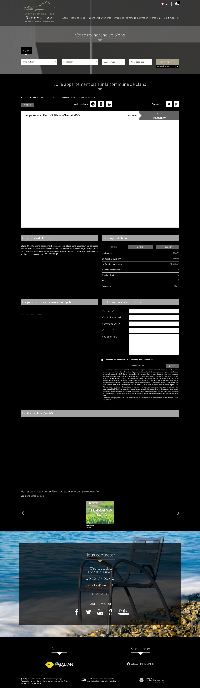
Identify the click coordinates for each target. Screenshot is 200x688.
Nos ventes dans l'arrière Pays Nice (42, 97)
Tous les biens (78, 17)
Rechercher (167, 61)
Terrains (116, 17)
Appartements (104, 17)
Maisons (90, 17)
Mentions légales (35, 681)
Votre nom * (108, 311)
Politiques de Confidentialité (140, 397)
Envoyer (172, 366)
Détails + (141, 247)
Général (113, 247)
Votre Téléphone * (111, 323)
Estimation (142, 17)
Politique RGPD (36, 683)
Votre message (109, 336)
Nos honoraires (47, 681)
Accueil (66, 17)
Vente (26, 50)
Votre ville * (108, 330)
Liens (55, 681)
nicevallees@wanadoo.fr (100, 585)
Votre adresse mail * (112, 317)
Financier (168, 247)
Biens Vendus (129, 17)
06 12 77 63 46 (100, 578)
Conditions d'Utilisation (163, 397)
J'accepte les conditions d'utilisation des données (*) (129, 359)
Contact (174, 17)
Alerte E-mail (156, 17)
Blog (166, 17)
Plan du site (25, 681)
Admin (60, 681)
